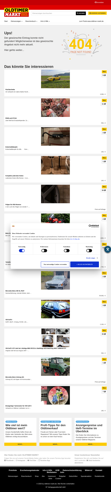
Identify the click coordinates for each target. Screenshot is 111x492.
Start (6, 21)
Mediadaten (52, 472)
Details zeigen (90, 258)
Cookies (58, 478)
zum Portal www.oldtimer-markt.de (91, 21)
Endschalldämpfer (11, 147)
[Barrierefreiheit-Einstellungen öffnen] (107, 249)
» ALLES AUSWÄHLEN (85, 264)
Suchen (81, 13)
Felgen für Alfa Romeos (13, 204)
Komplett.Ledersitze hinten (14, 176)
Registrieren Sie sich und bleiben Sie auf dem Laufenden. (89, 460)
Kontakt (99, 470)
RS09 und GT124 (11, 118)
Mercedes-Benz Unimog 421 (14, 377)
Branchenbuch (31, 21)
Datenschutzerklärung (72, 470)
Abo (43, 476)
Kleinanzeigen (16, 21)
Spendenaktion (86, 476)
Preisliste (13, 470)
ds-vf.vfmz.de (75, 239)
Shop (37, 476)
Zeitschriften (73, 476)
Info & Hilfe (45, 21)
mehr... (20, 444)
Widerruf (88, 470)
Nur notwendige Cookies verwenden (55, 264)
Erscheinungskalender (29, 470)
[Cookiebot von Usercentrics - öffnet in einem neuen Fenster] (90, 226)
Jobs (62, 472)
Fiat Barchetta (10, 89)
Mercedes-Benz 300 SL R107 (14, 291)
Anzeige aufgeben (97, 13)
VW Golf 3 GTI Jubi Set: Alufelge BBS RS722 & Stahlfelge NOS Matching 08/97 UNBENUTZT (35, 348)
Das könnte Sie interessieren (28, 67)
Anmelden (99, 2)
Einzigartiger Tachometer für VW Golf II (18, 406)
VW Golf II (8, 319)
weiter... (20, 50)
